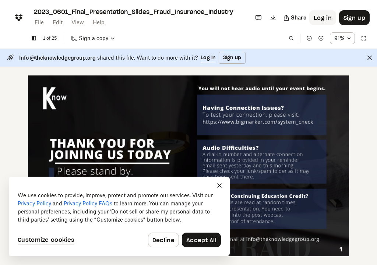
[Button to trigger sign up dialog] (354, 17)
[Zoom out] (309, 38)
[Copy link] (295, 17)
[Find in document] (291, 38)
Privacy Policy (34, 203)
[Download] (273, 17)
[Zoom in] (321, 38)
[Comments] (258, 17)
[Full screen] (364, 38)
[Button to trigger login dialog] (322, 17)
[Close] (370, 58)
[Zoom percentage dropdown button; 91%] (342, 38)
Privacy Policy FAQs (88, 203)
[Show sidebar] (34, 38)
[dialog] (119, 216)
